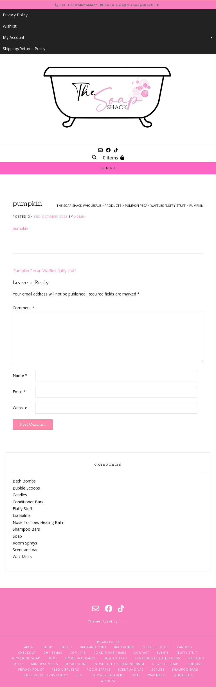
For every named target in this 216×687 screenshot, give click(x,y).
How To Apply (116, 658)
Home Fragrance (80, 658)
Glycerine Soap (26, 658)
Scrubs (157, 670)
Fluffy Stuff (22, 508)
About (29, 647)
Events (163, 653)
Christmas (53, 653)
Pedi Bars (194, 664)
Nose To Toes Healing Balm (38, 522)
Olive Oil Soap (165, 664)
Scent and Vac (25, 549)
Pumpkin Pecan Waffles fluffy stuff (44, 270)
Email (19, 391)
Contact (141, 653)
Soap (17, 536)
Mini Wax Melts (44, 664)
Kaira (123, 621)
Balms (48, 647)
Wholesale (183, 675)
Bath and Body (93, 647)
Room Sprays (25, 543)
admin (80, 216)
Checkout (27, 653)
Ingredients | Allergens (157, 658)
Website (20, 407)
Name (20, 375)
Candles (20, 494)
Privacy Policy (15, 14)
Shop (80, 675)
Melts (19, 664)
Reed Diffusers (65, 670)
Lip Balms (22, 515)
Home (53, 658)
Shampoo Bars (26, 529)
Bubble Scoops (26, 488)
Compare (78, 653)
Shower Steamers (108, 675)
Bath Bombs (24, 481)
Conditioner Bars (28, 501)
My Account (108, 37)
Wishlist (10, 26)
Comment (23, 307)
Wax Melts (22, 556)
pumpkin (20, 228)
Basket (66, 647)
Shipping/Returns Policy (24, 48)
